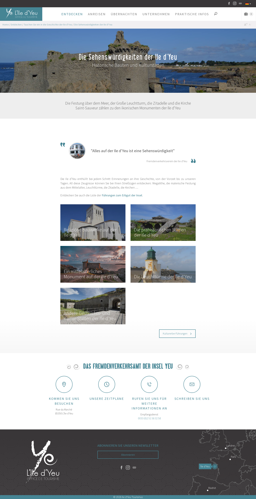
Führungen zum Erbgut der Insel (122, 195)
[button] (72, 14)
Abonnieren (128, 454)
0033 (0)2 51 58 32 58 (149, 418)
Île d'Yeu (206, 466)
